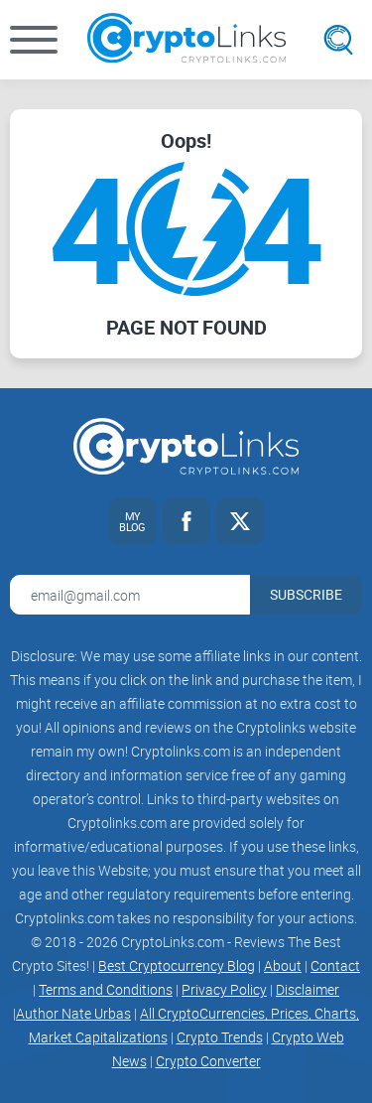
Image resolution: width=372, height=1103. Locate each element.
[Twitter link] (240, 521)
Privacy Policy (224, 989)
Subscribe (306, 594)
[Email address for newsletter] (130, 595)
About (283, 965)
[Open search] (338, 40)
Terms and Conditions (106, 989)
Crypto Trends (220, 1037)
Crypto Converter (208, 1060)
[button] (34, 40)
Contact (335, 965)
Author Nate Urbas (73, 1013)
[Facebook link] (186, 521)
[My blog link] (133, 521)
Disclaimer (307, 989)
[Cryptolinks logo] (186, 40)
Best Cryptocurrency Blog (176, 965)
